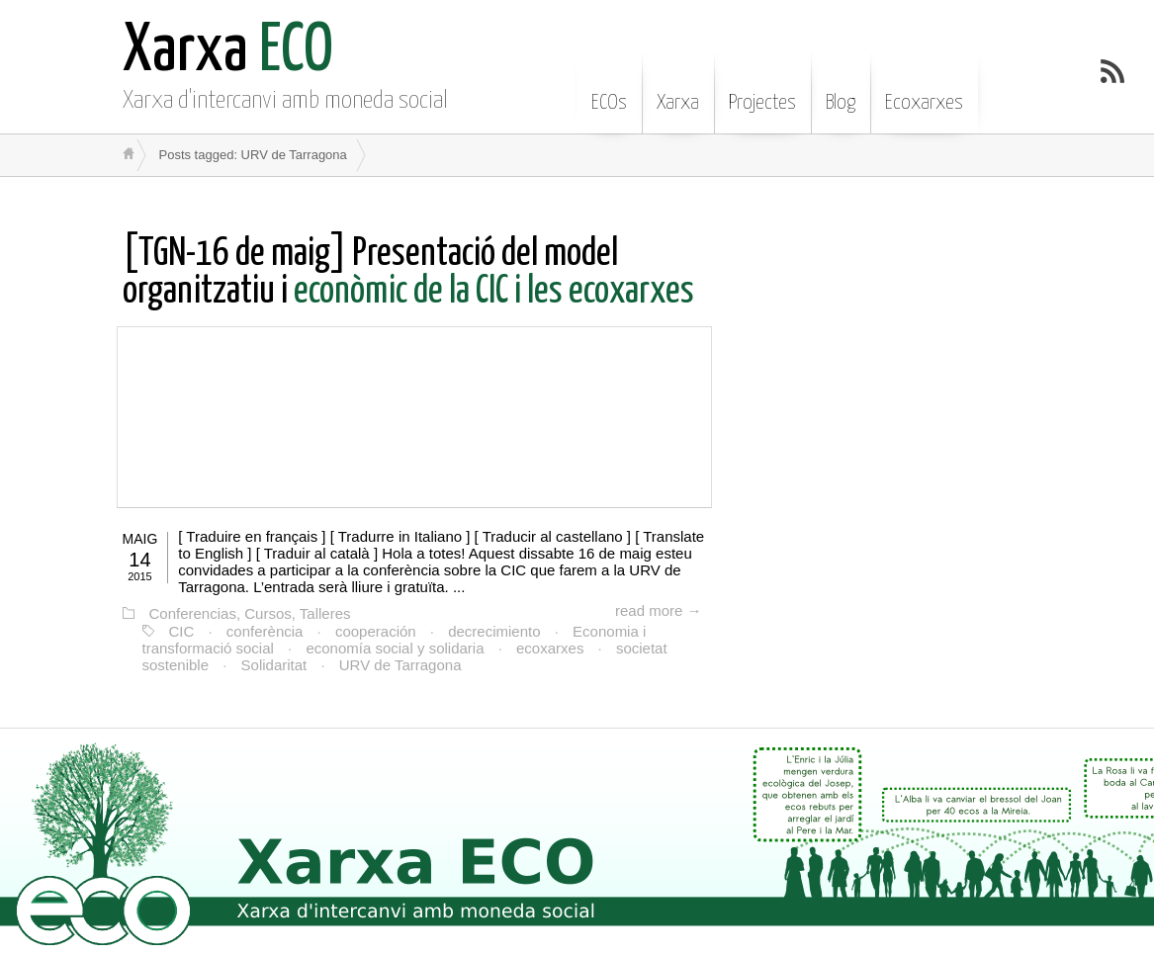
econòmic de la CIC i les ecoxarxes (408, 273)
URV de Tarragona (400, 664)
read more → (658, 610)
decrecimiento (494, 631)
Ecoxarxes (924, 88)
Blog (840, 88)
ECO (228, 52)
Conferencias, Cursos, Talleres (250, 613)
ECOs (609, 88)
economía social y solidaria (395, 648)
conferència (265, 631)
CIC (182, 631)
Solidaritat (274, 664)
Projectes (762, 88)
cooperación (375, 631)
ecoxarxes (549, 648)
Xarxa (678, 88)
